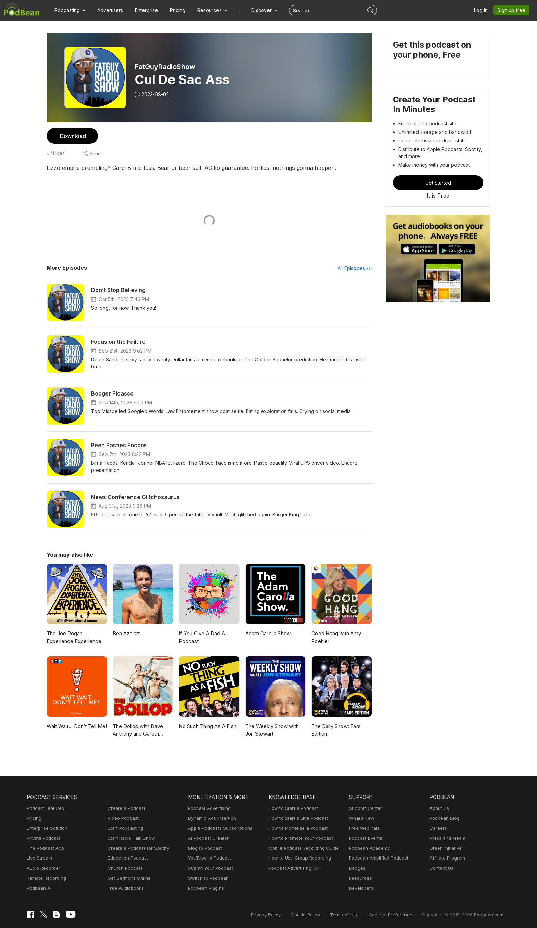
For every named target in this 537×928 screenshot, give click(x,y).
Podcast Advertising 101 (292, 868)
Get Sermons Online (128, 878)
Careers (437, 828)
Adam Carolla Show (268, 634)
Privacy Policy (283, 915)
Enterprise (142, 10)
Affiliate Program (446, 858)
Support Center (364, 808)
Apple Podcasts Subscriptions (218, 828)
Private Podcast (42, 838)
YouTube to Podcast (208, 858)
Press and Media (446, 838)
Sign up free (513, 10)
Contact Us (440, 868)
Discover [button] (255, 10)
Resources (360, 878)
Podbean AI (38, 888)
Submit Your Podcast (209, 868)
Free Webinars (363, 828)
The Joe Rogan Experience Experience (73, 637)
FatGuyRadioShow (165, 67)
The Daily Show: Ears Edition (336, 730)
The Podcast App (44, 848)
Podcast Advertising (208, 808)
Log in (483, 10)
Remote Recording (45, 878)
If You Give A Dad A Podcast (201, 637)
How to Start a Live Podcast (296, 818)
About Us (438, 808)
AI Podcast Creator (207, 838)
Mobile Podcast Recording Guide (301, 848)
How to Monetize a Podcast (296, 828)
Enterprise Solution (46, 828)
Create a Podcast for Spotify (136, 848)
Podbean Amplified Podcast (376, 858)
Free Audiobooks (124, 888)
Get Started (438, 182)
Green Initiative (444, 848)
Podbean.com (489, 915)
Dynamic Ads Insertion (210, 818)
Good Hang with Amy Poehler (335, 637)
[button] (69, 10)
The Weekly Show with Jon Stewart (271, 730)
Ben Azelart (126, 634)
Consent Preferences (401, 915)
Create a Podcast (125, 808)
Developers (360, 888)
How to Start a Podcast (291, 808)
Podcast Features (44, 808)
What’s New (361, 818)
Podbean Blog (443, 818)
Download (72, 136)
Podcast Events (364, 838)
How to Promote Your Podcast (298, 838)
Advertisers (108, 10)
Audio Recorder (42, 868)
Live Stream (39, 858)
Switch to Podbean (207, 878)
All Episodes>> (356, 268)
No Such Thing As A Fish (207, 726)
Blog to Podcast (204, 848)
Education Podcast (126, 858)
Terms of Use (357, 915)
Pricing (172, 10)
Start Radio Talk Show (130, 838)
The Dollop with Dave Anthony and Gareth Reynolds (137, 731)
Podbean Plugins (205, 888)
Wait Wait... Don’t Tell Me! (76, 726)
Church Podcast (124, 868)
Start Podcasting (124, 828)
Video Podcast (122, 818)
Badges (356, 868)
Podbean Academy (368, 848)
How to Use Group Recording (297, 858)
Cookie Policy (320, 915)
